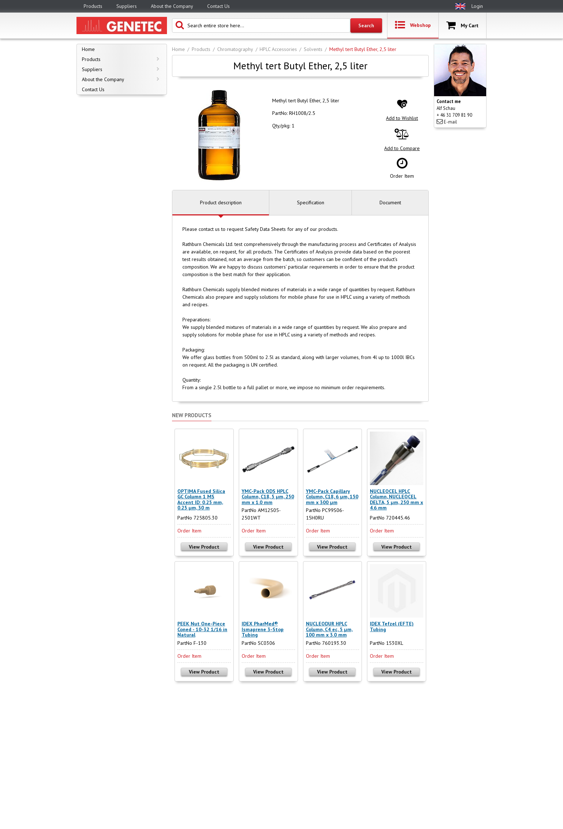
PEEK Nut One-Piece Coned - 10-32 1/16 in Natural (202, 629)
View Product (204, 547)
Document (390, 202)
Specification (310, 202)
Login (477, 6)
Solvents (313, 49)
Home (178, 49)
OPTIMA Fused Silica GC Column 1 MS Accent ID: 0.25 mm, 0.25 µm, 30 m (201, 499)
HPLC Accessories (278, 49)
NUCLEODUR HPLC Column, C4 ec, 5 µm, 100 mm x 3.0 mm (329, 629)
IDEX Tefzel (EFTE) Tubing (392, 626)
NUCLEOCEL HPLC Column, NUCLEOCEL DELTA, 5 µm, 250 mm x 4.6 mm (396, 499)
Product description (221, 202)
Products (201, 49)
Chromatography (235, 49)
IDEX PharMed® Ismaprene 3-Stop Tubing (263, 629)
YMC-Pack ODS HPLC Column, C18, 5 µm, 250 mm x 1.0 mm (268, 497)
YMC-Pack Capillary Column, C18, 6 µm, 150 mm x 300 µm (332, 497)
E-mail (447, 122)
